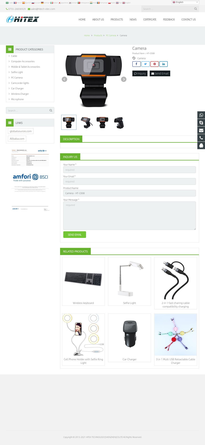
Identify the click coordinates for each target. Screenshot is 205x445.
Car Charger (129, 359)
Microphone (17, 99)
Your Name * (69, 164)
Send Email (160, 73)
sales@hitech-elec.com (43, 9)
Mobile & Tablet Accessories (25, 67)
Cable (14, 56)
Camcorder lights (20, 83)
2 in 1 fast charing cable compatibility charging (176, 304)
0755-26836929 (17, 9)
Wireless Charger (20, 94)
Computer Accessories (22, 61)
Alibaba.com (17, 138)
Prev (64, 79)
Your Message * (71, 200)
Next (123, 79)
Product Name (70, 188)
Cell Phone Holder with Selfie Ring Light (83, 361)
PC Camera (17, 77)
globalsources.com (21, 131)
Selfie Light (129, 303)
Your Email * (69, 176)
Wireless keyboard (83, 303)
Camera (141, 58)
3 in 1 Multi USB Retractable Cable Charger (175, 361)
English (178, 2)
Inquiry (140, 73)
